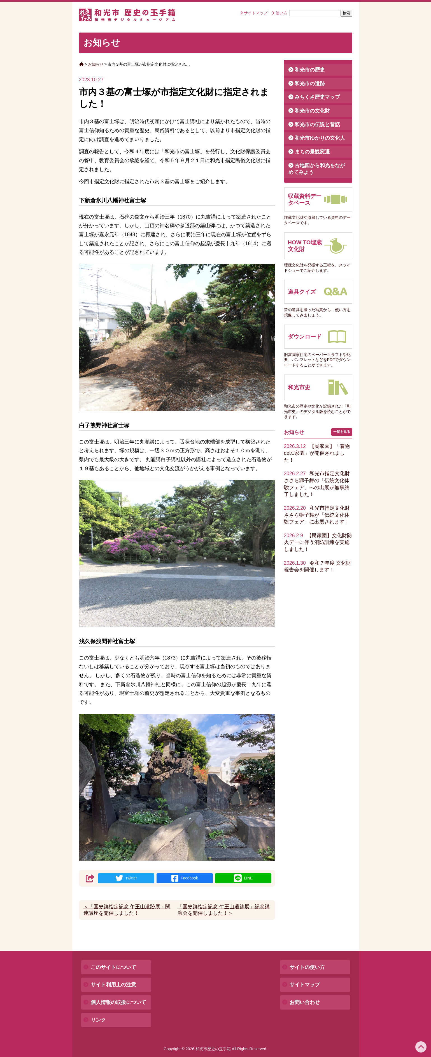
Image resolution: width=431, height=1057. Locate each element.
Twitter (126, 878)
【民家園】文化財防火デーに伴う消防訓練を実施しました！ (318, 542)
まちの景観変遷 (312, 152)
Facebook (184, 878)
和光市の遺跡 (310, 83)
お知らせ (96, 64)
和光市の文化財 (312, 111)
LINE (243, 878)
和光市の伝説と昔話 (317, 124)
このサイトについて (113, 967)
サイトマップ (255, 13)
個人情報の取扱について (118, 1002)
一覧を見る (341, 432)
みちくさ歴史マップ (317, 97)
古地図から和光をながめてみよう (316, 169)
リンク (98, 1020)
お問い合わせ (305, 1002)
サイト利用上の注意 (113, 984)
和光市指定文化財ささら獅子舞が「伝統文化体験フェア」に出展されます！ (317, 515)
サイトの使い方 (307, 967)
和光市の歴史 (310, 70)
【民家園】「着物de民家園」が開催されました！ (317, 453)
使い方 (281, 13)
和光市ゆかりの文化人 (320, 138)
